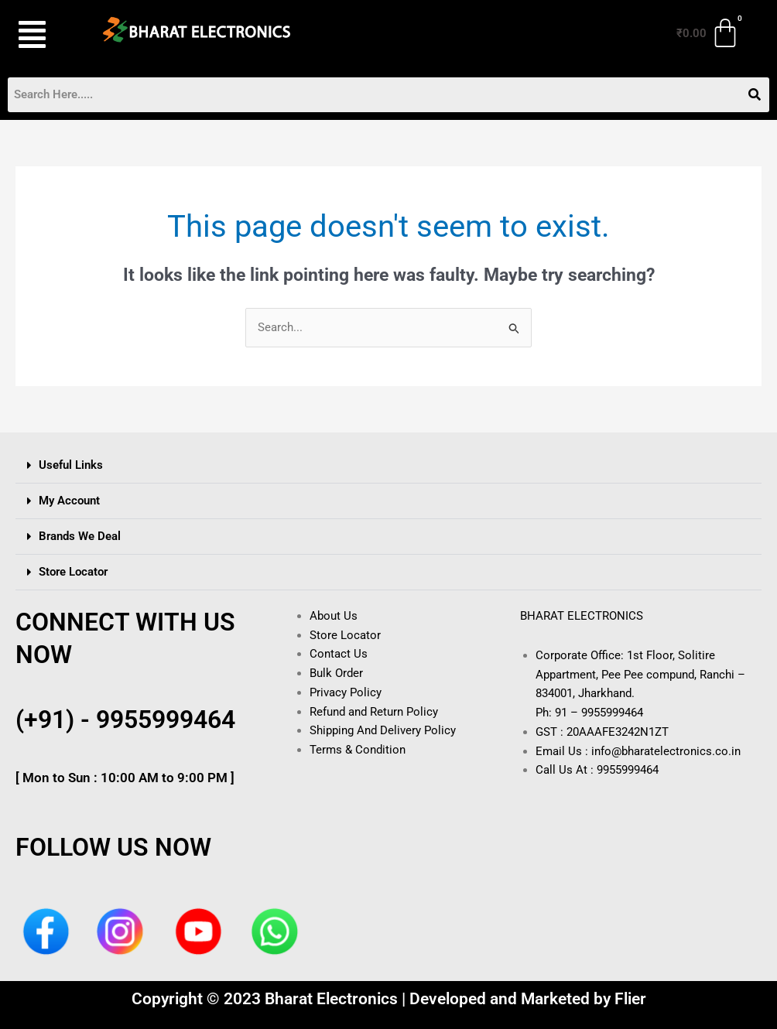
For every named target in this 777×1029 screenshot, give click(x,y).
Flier (630, 999)
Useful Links (71, 465)
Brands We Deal (80, 536)
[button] (42, 35)
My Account (69, 501)
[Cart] (709, 33)
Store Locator (73, 572)
